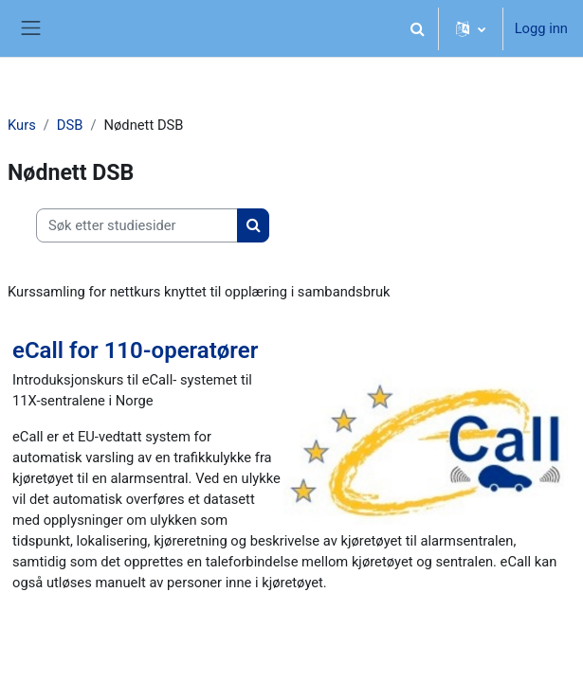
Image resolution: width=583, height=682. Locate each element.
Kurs (22, 125)
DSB (70, 125)
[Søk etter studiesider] (137, 225)
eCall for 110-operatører (135, 350)
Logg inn (541, 28)
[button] (418, 28)
